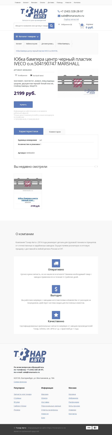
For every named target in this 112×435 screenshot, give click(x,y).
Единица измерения (27, 140)
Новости (68, 2)
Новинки (72, 410)
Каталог (26, 2)
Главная (18, 2)
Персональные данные (51, 406)
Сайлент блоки (20, 406)
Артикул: (22, 153)
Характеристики (28, 131)
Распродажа (74, 402)
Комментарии (55, 132)
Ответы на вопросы (49, 410)
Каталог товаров (26, 36)
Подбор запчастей (71, 19)
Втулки (17, 402)
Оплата (42, 2)
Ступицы (17, 398)
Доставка (51, 2)
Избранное (65, 24)
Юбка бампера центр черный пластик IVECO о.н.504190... (37, 51)
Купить (23, 104)
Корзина (72, 394)
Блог (43, 417)
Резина (17, 410)
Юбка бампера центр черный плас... (28, 199)
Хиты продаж (74, 406)
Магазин (34, 2)
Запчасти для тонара (22, 394)
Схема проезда (20, 382)
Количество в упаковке (29, 144)
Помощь (60, 2)
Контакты (77, 2)
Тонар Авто (21, 428)
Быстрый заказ (38, 76)
